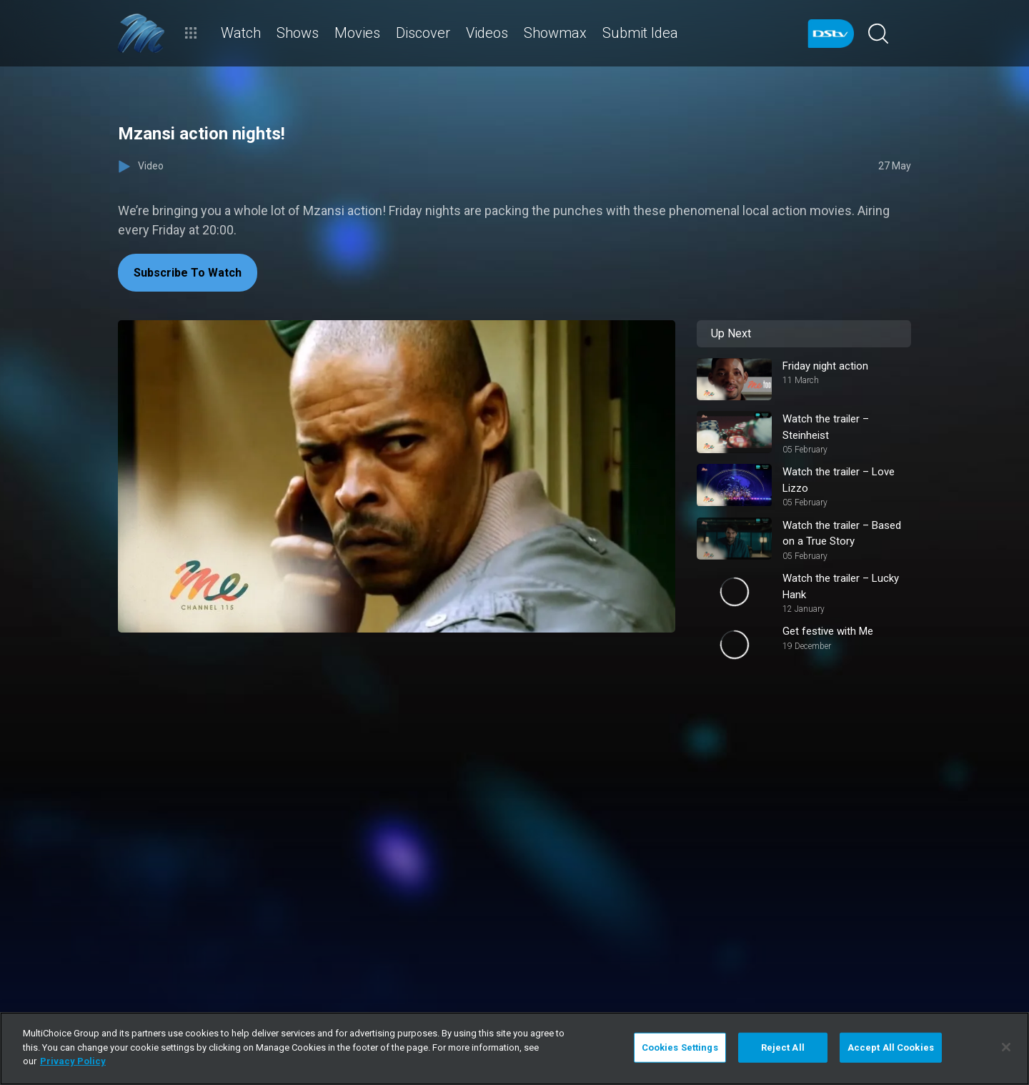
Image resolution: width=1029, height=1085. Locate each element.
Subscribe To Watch (188, 272)
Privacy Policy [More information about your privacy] (73, 1061)
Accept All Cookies (890, 1047)
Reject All (783, 1047)
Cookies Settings (680, 1047)
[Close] (1006, 1047)
